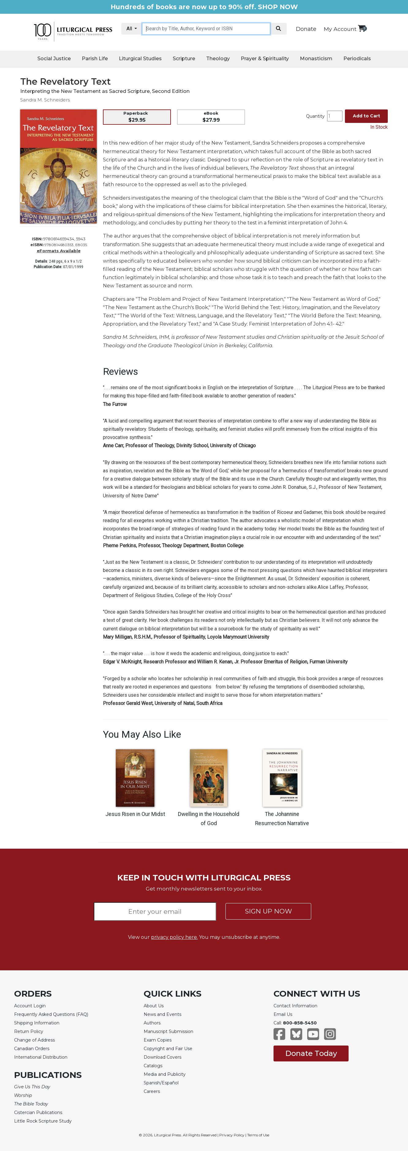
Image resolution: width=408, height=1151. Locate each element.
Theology (218, 58)
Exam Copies (158, 1040)
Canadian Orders (31, 1048)
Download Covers (162, 1057)
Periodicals (357, 58)
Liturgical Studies (140, 58)
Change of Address (34, 1040)
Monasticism (316, 58)
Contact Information (295, 1006)
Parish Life (95, 58)
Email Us (283, 1014)
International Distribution (40, 1057)
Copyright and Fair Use (168, 1048)
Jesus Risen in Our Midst (135, 814)
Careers (152, 1091)
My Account (340, 29)
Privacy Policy (231, 1135)
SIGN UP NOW (268, 911)
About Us (154, 1006)
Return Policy (28, 1031)
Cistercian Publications (38, 1112)
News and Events (162, 1014)
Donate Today (311, 1053)
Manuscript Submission (168, 1031)
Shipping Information (36, 1023)
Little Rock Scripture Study (43, 1121)
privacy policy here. (174, 937)
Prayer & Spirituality (265, 58)
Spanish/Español (161, 1083)
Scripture (184, 58)
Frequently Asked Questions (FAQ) (51, 1014)
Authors (152, 1023)
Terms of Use (258, 1135)
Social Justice (54, 58)
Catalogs (153, 1065)
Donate (306, 29)
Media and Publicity (165, 1074)
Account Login (30, 1006)
